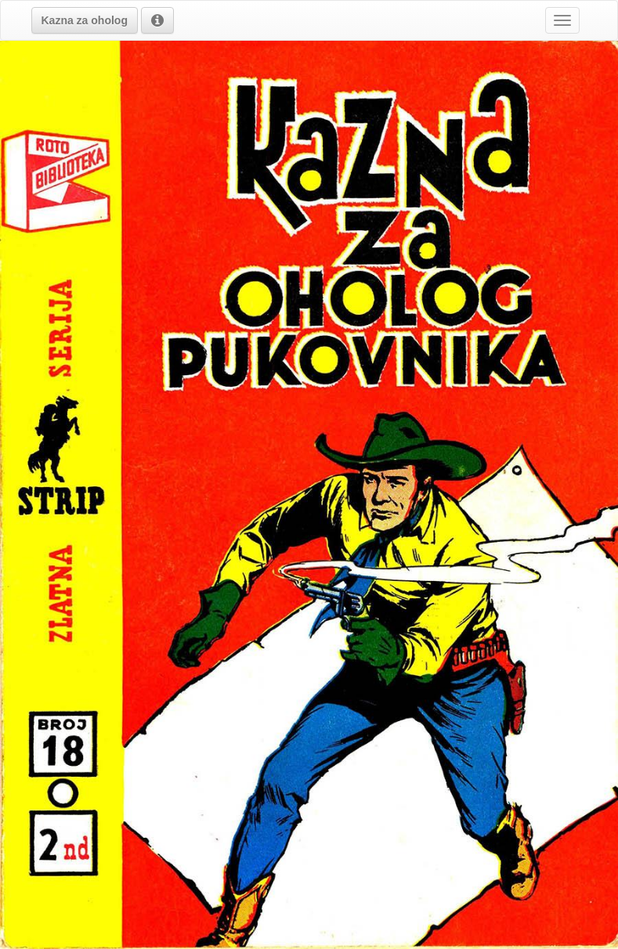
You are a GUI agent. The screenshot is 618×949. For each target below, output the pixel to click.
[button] (84, 20)
